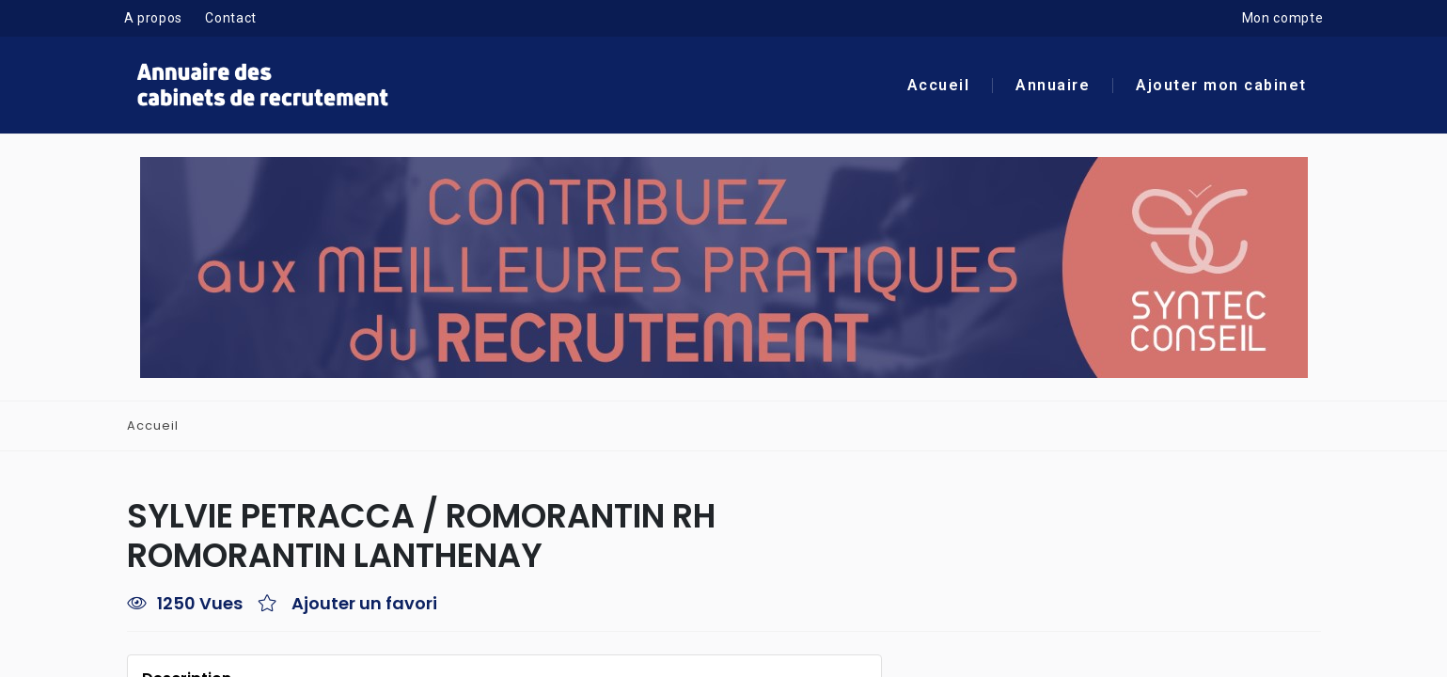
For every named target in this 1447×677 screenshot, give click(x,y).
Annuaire (1052, 86)
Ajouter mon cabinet (1221, 86)
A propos (153, 18)
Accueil (938, 86)
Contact (231, 18)
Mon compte (1283, 18)
